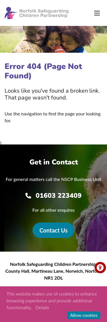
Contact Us (53, 230)
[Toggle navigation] (97, 13)
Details (42, 307)
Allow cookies (84, 315)
